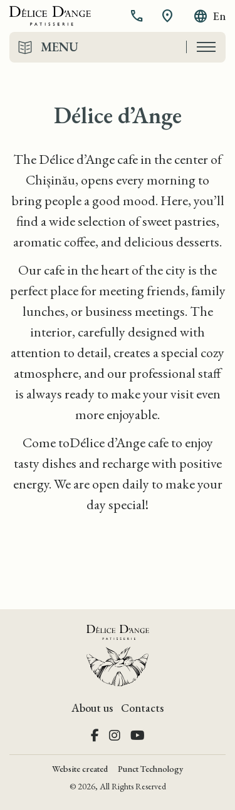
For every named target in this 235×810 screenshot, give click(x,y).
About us (92, 708)
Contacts (142, 708)
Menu (59, 47)
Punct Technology (150, 768)
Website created (80, 768)
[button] (138, 16)
